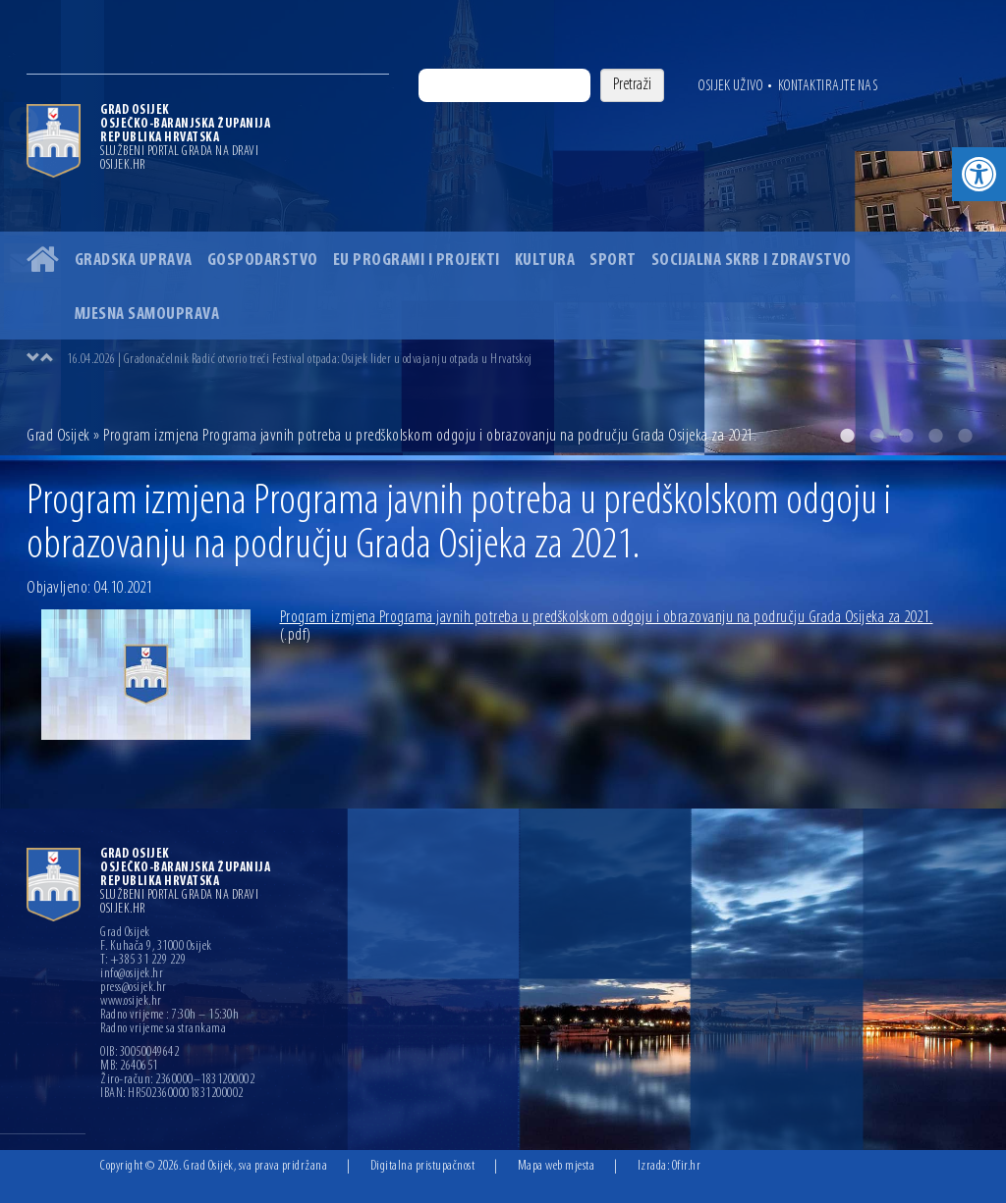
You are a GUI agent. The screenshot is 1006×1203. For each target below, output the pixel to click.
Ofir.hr (686, 1166)
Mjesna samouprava (147, 314)
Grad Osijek (60, 436)
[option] (503, 227)
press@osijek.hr (133, 988)
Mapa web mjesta (556, 1166)
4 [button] (935, 435)
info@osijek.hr (131, 974)
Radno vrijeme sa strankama (163, 1029)
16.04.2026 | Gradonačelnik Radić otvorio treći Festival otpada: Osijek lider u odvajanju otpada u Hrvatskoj (299, 359)
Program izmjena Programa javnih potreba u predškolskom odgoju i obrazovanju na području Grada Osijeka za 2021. (606, 626)
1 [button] (847, 435)
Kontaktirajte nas (828, 86)
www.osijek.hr (131, 1002)
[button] (979, 174)
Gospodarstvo (262, 260)
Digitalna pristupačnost (422, 1166)
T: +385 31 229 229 (143, 961)
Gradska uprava (134, 260)
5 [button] (965, 435)
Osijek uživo (730, 86)
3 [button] (906, 435)
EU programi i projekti (416, 260)
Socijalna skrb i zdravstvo (751, 260)
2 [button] (876, 435)
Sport (613, 260)
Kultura (545, 260)
